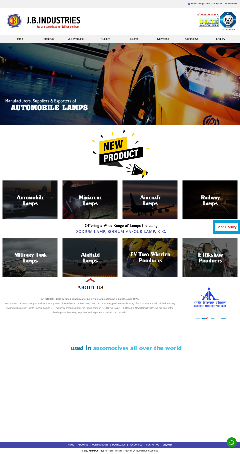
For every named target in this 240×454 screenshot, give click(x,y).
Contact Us (191, 38)
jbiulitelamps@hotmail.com (203, 3)
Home (19, 38)
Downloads (119, 445)
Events (134, 38)
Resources (136, 445)
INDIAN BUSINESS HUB (147, 451)
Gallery (105, 38)
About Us (48, 38)
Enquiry (220, 38)
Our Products (77, 38)
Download (163, 38)
